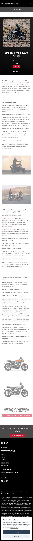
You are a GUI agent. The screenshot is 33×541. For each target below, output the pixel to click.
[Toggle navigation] (30, 4)
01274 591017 (17, 9)
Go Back (16, 72)
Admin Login (3, 493)
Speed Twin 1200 (24, 83)
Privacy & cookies (11, 493)
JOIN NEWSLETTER (17, 435)
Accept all (16, 532)
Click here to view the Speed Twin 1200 (17, 415)
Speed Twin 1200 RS (16, 85)
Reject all (16, 536)
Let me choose (14, 527)
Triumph (16, 66)
